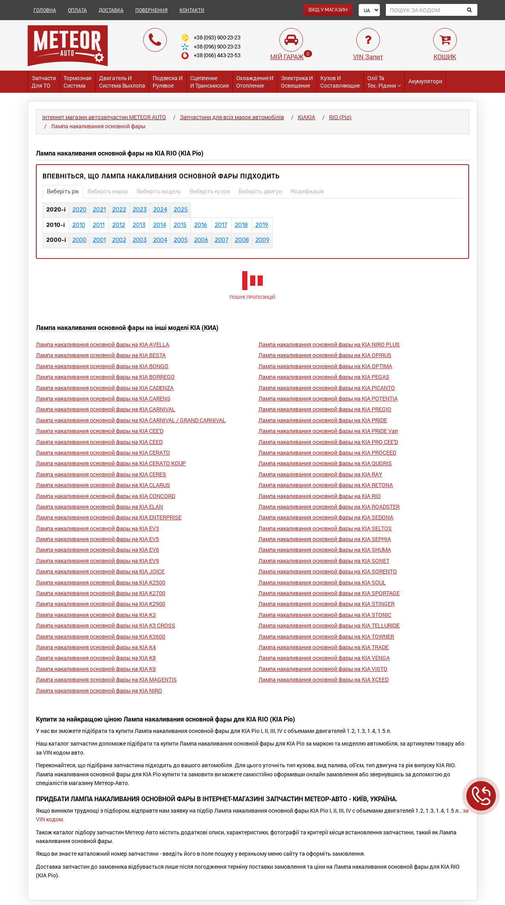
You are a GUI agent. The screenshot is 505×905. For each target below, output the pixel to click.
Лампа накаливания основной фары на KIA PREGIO (324, 409)
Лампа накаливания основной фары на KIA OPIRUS (324, 355)
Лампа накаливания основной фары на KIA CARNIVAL (105, 409)
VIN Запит (368, 56)
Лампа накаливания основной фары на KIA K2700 (100, 593)
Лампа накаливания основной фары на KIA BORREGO (105, 376)
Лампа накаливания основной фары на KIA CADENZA (105, 388)
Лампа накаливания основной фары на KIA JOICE (100, 571)
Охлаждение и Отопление (255, 81)
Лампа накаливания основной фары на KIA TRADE (323, 647)
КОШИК (445, 56)
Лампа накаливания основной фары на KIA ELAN (99, 506)
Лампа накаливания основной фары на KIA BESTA (101, 355)
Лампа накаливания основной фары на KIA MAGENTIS (106, 679)
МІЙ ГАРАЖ (287, 56)
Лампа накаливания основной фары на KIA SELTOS (325, 528)
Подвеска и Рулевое (168, 81)
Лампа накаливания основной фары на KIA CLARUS (103, 485)
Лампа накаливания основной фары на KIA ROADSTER (329, 506)
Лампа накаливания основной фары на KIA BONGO (102, 366)
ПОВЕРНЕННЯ (151, 10)
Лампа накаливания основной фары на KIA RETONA (325, 485)
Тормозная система (78, 81)
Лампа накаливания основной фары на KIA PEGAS (323, 376)
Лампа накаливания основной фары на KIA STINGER (326, 603)
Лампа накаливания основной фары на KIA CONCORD (105, 496)
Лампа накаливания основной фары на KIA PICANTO (326, 388)
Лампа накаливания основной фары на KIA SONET (323, 560)
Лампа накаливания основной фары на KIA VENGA (324, 657)
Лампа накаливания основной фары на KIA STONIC (324, 614)
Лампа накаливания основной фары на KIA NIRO (99, 690)
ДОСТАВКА (111, 10)
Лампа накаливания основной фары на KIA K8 (96, 657)
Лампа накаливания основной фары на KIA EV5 (97, 539)
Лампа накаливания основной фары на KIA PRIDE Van (328, 431)
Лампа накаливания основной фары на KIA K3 (96, 614)
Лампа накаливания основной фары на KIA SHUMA (324, 549)
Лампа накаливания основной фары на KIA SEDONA (325, 517)
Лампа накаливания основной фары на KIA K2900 (100, 603)
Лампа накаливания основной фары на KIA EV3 (97, 528)
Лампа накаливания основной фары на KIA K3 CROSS (105, 625)
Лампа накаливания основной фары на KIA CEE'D (99, 431)
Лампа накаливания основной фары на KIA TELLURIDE (329, 625)
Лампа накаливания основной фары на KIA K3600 (100, 636)
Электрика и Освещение (297, 81)
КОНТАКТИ (192, 10)
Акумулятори (425, 81)
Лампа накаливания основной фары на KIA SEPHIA (324, 539)
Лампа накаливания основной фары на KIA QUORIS (325, 463)
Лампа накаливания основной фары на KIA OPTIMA (325, 366)
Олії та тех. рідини (384, 81)
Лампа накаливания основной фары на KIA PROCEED (327, 452)
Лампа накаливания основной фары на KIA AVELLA (102, 344)
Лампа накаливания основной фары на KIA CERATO (103, 452)
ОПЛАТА (77, 10)
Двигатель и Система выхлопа (122, 81)
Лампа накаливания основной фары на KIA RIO (319, 496)
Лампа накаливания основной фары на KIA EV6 (97, 549)
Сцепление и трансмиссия (209, 81)
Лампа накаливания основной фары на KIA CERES (101, 474)
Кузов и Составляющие (340, 81)
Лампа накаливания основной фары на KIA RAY (320, 474)
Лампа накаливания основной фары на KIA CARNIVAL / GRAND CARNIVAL (131, 420)
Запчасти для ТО (44, 81)
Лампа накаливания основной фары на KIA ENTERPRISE (108, 517)
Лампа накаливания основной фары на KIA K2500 (100, 582)
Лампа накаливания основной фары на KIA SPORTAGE (329, 593)
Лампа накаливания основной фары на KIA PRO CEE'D (328, 442)
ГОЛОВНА (45, 10)
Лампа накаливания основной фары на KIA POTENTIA (328, 398)
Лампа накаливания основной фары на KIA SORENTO (327, 571)
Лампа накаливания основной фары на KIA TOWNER (326, 636)
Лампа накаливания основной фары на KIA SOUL (322, 582)
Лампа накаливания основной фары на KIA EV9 (97, 560)
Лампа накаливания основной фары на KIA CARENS (103, 398)
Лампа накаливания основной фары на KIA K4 (96, 647)
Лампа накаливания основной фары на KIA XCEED (323, 679)
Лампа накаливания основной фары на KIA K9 (96, 669)
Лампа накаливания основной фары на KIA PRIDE (322, 420)
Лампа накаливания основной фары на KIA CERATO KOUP (111, 463)
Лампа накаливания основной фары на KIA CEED (99, 442)
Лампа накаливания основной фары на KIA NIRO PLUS (329, 344)
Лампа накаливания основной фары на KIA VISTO (322, 669)
